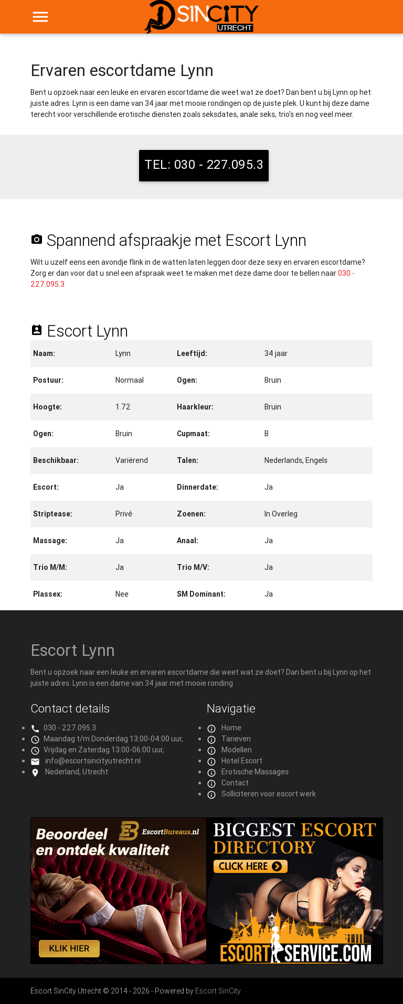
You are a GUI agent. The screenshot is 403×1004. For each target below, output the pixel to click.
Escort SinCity (218, 991)
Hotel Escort (241, 760)
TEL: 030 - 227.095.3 (203, 164)
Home (231, 727)
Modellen (236, 749)
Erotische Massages (255, 771)
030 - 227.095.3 (70, 727)
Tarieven (236, 738)
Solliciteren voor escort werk (268, 793)
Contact (235, 782)
